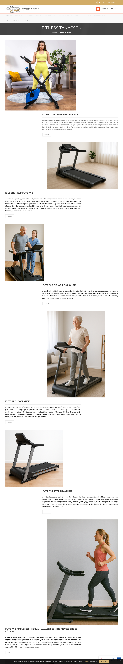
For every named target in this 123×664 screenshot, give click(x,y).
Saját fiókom (112, 2)
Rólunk (35, 16)
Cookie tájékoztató (70, 633)
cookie (86, 661)
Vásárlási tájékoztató (71, 621)
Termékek (18, 16)
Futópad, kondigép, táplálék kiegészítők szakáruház (25, 610)
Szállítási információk (71, 627)
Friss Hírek (70, 16)
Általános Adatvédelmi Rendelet (47, 592)
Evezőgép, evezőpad (42, 627)
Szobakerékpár (40, 621)
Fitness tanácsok (100, 16)
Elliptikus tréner (41, 618)
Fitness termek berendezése (73, 616)
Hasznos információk (57, 16)
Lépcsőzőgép (40, 624)
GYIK (66, 639)
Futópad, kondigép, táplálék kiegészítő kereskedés (30, 9)
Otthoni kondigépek (42, 636)
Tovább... (47, 60)
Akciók (79, 16)
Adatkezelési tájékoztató (72, 630)
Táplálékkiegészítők (42, 630)
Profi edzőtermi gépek (42, 633)
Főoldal (8, 16)
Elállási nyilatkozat (70, 636)
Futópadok (39, 616)
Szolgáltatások (69, 618)
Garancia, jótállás (70, 624)
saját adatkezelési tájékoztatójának (71, 594)
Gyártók (43, 16)
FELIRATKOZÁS (94, 587)
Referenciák (88, 16)
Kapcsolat (112, 16)
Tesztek (27, 16)
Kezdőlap (54, 28)
